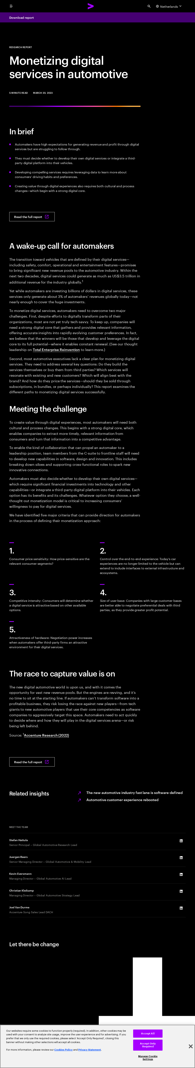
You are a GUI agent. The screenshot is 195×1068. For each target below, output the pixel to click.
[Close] (190, 1046)
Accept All (147, 1033)
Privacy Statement (89, 1049)
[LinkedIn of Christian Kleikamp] (181, 891)
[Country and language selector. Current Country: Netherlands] (169, 6)
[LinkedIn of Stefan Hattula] (181, 841)
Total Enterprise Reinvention (56, 349)
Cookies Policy (63, 1049)
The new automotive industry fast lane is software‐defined (134, 792)
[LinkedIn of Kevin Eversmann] (181, 874)
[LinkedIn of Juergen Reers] (181, 857)
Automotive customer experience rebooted (122, 799)
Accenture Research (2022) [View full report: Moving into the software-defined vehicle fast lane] (46, 734)
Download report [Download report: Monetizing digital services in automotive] (21, 17)
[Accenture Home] (90, 6)
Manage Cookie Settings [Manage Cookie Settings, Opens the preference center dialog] (148, 1058)
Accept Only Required (148, 1045)
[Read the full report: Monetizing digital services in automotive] (32, 216)
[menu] (11, 6)
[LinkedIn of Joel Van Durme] (181, 908)
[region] (97, 1046)
